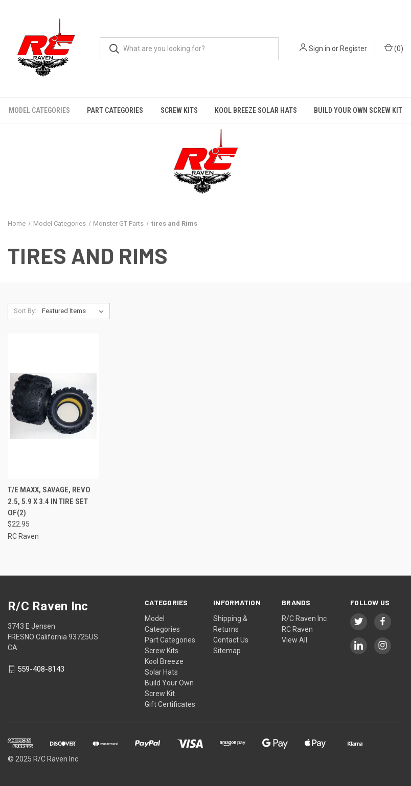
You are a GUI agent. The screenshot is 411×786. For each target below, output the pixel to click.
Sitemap (227, 651)
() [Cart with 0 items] (393, 48)
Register (353, 48)
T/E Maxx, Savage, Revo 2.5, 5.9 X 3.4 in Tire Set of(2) (49, 501)
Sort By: (25, 311)
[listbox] (74, 311)
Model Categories (39, 110)
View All (294, 640)
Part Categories (115, 110)
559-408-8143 (40, 669)
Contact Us (230, 640)
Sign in (319, 48)
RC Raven (297, 629)
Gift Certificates (170, 704)
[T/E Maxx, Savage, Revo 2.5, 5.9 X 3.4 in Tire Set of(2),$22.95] (53, 406)
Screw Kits (179, 110)
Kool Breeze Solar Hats (256, 110)
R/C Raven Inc (304, 618)
